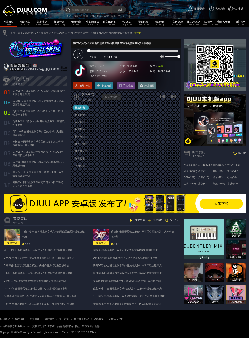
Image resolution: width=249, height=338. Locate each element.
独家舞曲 (25, 21)
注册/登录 (199, 8)
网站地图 (49, 319)
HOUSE (126, 21)
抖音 (99, 16)
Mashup (159, 21)
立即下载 (85, 85)
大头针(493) (233, 164)
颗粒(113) (218, 171)
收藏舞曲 (107, 85)
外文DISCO (193, 21)
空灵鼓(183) (190, 164)
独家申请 (238, 8)
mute (161, 56)
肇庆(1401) (233, 171)
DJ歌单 (208, 21)
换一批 (242, 153)
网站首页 (8, 21)
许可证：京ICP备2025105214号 (79, 332)
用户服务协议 (81, 319)
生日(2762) (190, 183)
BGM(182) (189, 177)
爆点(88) (203, 183)
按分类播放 (111, 97)
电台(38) (232, 177)
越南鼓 (77, 16)
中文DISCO (176, 21)
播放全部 (140, 220)
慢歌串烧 (76, 21)
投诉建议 (5, 319)
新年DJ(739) (205, 164)
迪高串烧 (42, 21)
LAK (92, 16)
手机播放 (128, 85)
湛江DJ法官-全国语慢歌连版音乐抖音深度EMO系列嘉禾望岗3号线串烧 (93, 32)
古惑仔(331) (233, 183)
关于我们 (64, 319)
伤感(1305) (219, 183)
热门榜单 (240, 21)
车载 (106, 16)
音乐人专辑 (223, 21)
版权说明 (20, 319)
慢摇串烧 (59, 21)
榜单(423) (218, 177)
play (79, 54)
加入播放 (157, 220)
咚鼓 (113, 16)
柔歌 (85, 16)
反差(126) (203, 177)
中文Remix (92, 21)
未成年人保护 (116, 319)
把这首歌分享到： (99, 75)
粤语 (68, 16)
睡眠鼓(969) (219, 164)
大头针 (122, 16)
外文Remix (109, 21)
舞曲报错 (149, 85)
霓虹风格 (143, 21)
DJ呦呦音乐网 (30, 32)
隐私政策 (99, 319)
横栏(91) (203, 171)
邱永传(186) (190, 171)
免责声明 (35, 319)
